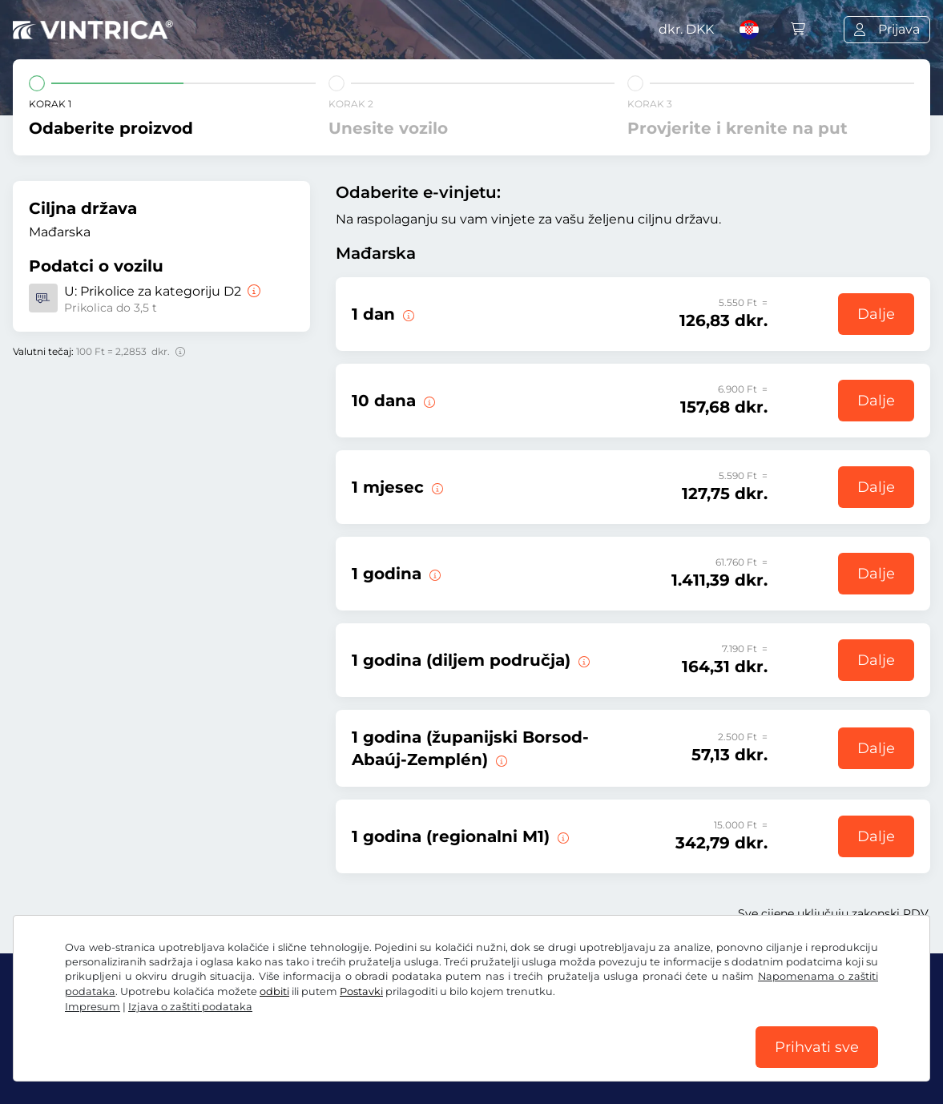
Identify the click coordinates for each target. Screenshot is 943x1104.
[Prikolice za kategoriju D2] (252, 291)
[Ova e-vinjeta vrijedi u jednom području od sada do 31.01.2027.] (582, 660)
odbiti (274, 991)
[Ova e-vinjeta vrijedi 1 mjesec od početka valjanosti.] (436, 487)
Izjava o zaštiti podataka (190, 1007)
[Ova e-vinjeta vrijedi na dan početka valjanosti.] (407, 314)
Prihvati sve (817, 1047)
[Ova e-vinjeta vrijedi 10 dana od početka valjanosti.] (428, 400)
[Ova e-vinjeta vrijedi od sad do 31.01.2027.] (433, 573)
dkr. (686, 29)
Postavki (361, 991)
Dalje (876, 314)
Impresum (92, 1007)
